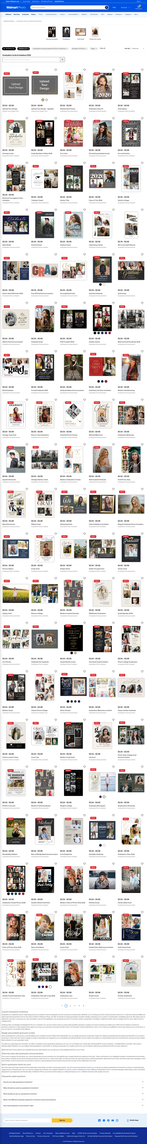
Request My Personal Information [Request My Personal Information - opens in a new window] (126, 1136)
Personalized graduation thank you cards (84, 1067)
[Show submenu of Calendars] (132, 14)
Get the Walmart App (16, 1136)
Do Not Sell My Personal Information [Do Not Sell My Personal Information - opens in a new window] (100, 1136)
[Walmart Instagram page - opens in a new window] (117, 1120)
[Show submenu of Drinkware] (122, 14)
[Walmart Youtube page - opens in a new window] (112, 1120)
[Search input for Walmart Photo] (67, 7)
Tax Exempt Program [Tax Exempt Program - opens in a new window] (128, 1133)
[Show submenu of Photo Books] (98, 14)
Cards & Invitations (8, 21)
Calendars (128, 14)
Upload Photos (59, 1)
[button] (15, 70)
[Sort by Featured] (138, 48)
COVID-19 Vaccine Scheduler (87, 1133)
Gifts (102, 14)
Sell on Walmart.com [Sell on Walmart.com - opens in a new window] (62, 1133)
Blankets (84, 14)
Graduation (25, 14)
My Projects (35, 1)
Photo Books (94, 14)
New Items (17, 14)
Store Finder (26, 1)
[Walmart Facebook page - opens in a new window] (99, 1120)
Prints (40, 14)
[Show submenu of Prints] (43, 14)
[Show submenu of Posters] (65, 14)
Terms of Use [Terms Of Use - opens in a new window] (30, 1136)
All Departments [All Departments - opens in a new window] (14, 1133)
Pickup (33, 14)
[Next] (83, 1005)
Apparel (109, 14)
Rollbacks (8, 14)
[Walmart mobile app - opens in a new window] (133, 1120)
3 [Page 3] (74, 1006)
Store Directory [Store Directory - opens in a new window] (28, 1133)
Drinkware (119, 14)
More (136, 14)
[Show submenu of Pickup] (36, 14)
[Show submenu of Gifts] (104, 14)
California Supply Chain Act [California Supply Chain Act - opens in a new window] (76, 1136)
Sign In (139, 1)
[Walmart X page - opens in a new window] (104, 1120)
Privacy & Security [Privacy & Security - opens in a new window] (43, 1136)
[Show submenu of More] (138, 14)
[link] (52, 34)
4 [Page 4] (79, 1006)
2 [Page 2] (70, 1006)
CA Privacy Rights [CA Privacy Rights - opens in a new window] (58, 1136)
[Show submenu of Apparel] (113, 14)
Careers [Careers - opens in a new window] (38, 1133)
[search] (62, 59)
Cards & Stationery (51, 14)
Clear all (102, 48)
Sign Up (62, 1120)
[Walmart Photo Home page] (16, 7)
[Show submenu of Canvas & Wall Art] (79, 14)
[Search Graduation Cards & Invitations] (31, 59)
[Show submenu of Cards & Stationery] (57, 14)
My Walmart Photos (47, 1)
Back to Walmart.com (12, 1)
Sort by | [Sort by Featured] (128, 48)
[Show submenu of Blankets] (87, 14)
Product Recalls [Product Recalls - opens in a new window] (105, 1133)
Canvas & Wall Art (73, 14)
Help (114, 7)
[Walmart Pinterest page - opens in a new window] (108, 1120)
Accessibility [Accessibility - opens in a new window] (117, 1133)
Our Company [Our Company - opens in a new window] (48, 1133)
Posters (62, 14)
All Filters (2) (9, 48)
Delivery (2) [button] (23, 49)
